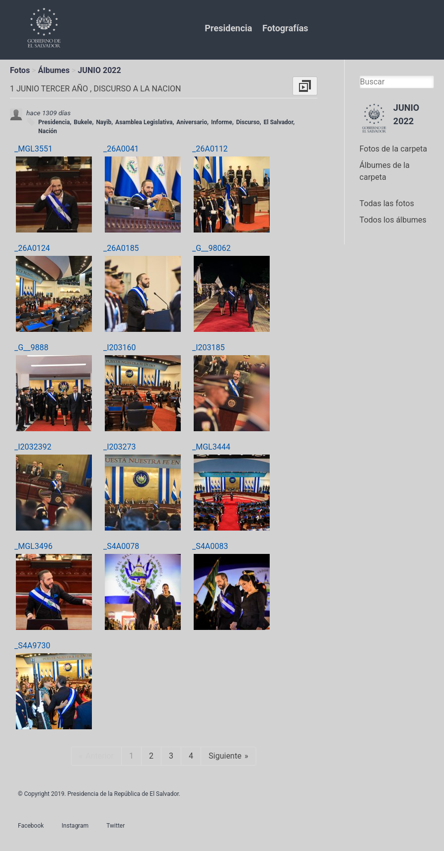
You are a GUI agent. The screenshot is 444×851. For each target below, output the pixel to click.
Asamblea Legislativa (143, 122)
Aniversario (191, 122)
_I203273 (119, 447)
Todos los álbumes (393, 220)
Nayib (103, 122)
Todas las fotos (387, 203)
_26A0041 (121, 149)
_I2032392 (33, 447)
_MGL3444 (211, 447)
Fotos (20, 70)
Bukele (83, 122)
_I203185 (208, 347)
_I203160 (119, 347)
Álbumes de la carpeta (385, 171)
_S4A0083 (210, 546)
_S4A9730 (32, 645)
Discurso (247, 122)
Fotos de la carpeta (393, 149)
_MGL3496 (33, 546)
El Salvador (278, 122)
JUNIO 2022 (99, 70)
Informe (221, 122)
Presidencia (228, 28)
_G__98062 (211, 248)
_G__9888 (31, 347)
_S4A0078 (121, 546)
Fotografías (285, 28)
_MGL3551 (33, 149)
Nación (47, 131)
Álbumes (54, 70)
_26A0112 (210, 149)
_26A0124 (32, 248)
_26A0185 (121, 248)
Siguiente (225, 756)
